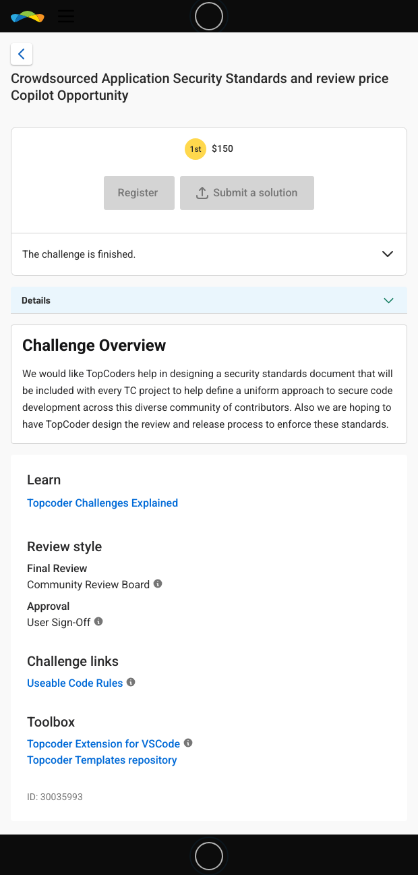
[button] (388, 255)
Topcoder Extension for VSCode (103, 743)
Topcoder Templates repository (102, 760)
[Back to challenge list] (21, 54)
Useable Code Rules (75, 683)
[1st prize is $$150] (195, 149)
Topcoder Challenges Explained (102, 503)
